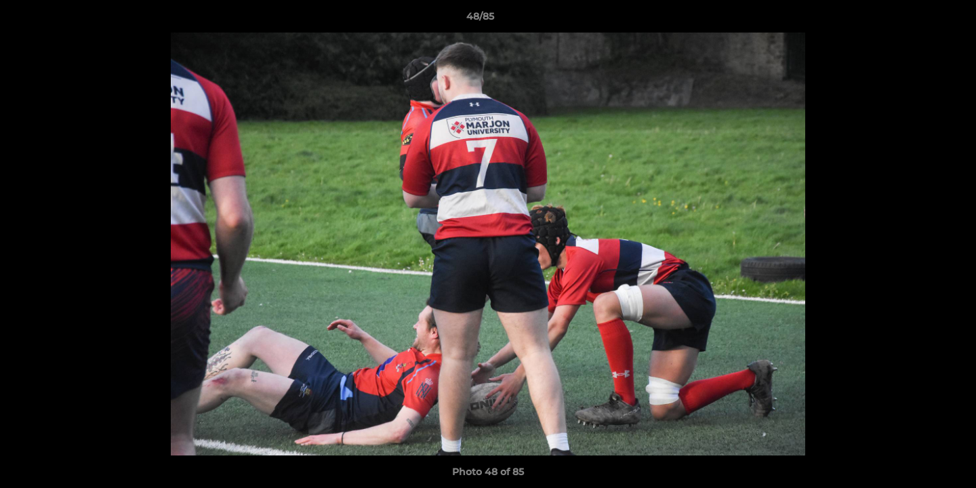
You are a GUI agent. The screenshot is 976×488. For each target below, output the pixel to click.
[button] (919, 20)
